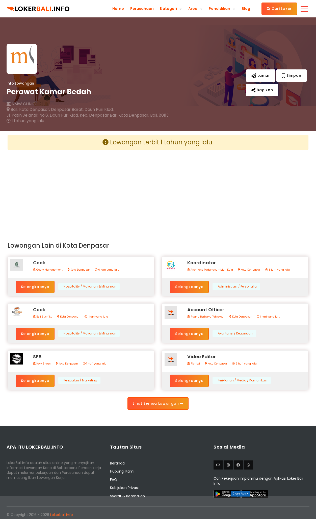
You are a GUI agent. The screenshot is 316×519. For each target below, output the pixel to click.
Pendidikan (218, 8)
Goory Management (48, 270)
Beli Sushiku (42, 317)
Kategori (165, 8)
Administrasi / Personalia (237, 286)
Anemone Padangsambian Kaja (210, 270)
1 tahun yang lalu (25, 121)
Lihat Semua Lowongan (158, 403)
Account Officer (205, 309)
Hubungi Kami (122, 471)
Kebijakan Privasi (124, 487)
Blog (245, 8)
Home (113, 8)
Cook (39, 263)
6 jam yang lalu (107, 270)
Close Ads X (240, 494)
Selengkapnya (35, 286)
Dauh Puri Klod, (99, 109)
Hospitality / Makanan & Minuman (90, 286)
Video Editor (201, 356)
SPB (37, 356)
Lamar (260, 75)
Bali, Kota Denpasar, (28, 109)
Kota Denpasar (79, 270)
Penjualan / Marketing (80, 380)
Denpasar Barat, (67, 109)
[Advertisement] (81, 189)
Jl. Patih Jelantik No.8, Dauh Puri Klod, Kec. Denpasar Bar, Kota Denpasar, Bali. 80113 (88, 115)
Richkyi (193, 364)
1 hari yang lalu (96, 317)
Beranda (117, 463)
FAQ (113, 479)
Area (191, 8)
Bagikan (262, 89)
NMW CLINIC (21, 104)
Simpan (291, 75)
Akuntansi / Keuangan (235, 333)
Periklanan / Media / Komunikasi (243, 380)
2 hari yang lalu (244, 364)
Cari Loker (279, 8)
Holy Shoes (42, 364)
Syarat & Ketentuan (127, 496)
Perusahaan (137, 8)
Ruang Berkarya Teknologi (205, 317)
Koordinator (201, 263)
